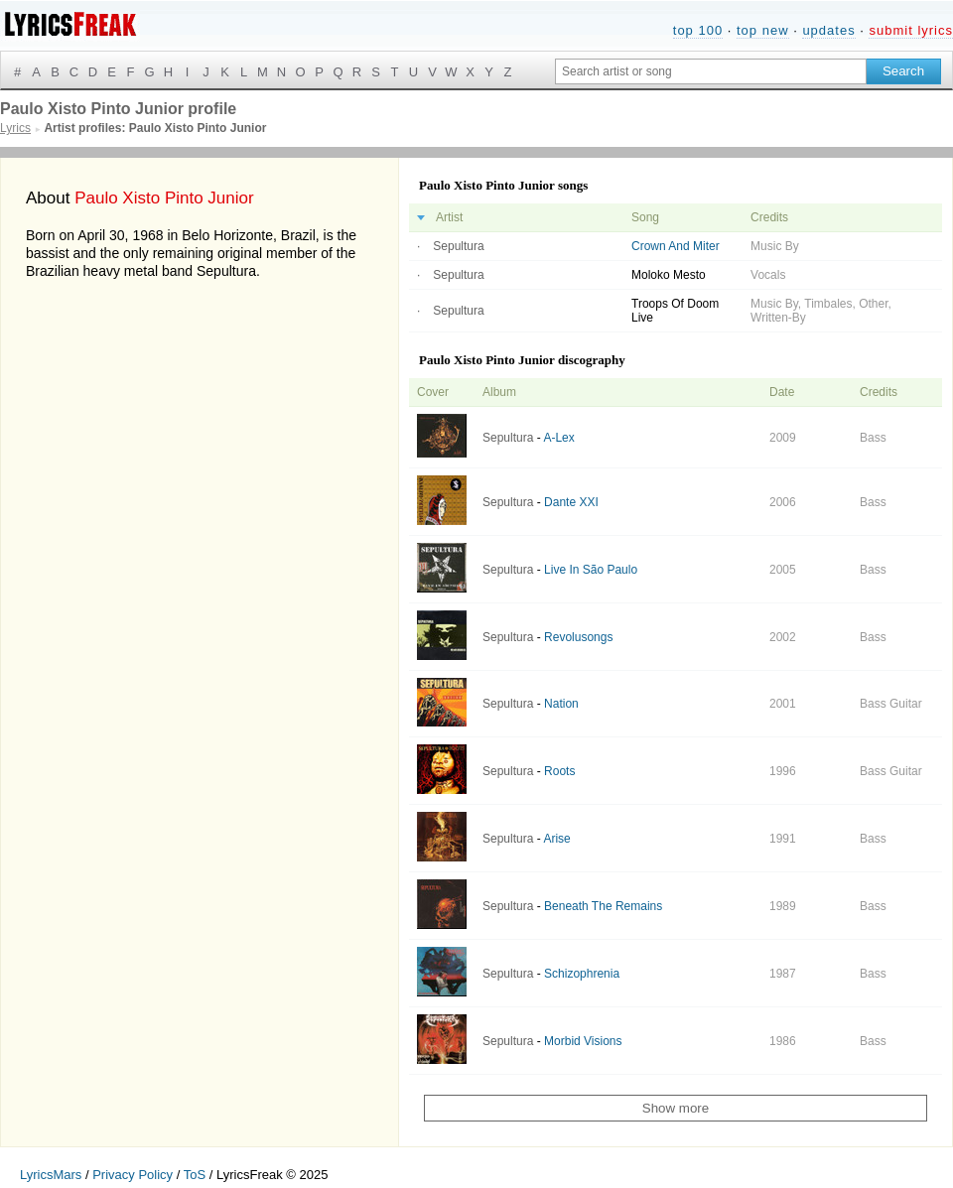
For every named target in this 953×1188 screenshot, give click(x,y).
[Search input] (711, 71)
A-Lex (558, 438)
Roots (559, 771)
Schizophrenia (581, 974)
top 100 (698, 30)
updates (828, 30)
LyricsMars (50, 1174)
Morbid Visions (582, 1041)
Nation (561, 704)
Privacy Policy (132, 1174)
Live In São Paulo (590, 570)
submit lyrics (911, 30)
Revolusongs (578, 637)
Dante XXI (571, 502)
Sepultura (458, 246)
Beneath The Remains (603, 906)
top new (763, 30)
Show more (675, 1108)
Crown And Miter (675, 246)
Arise (556, 839)
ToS (194, 1174)
